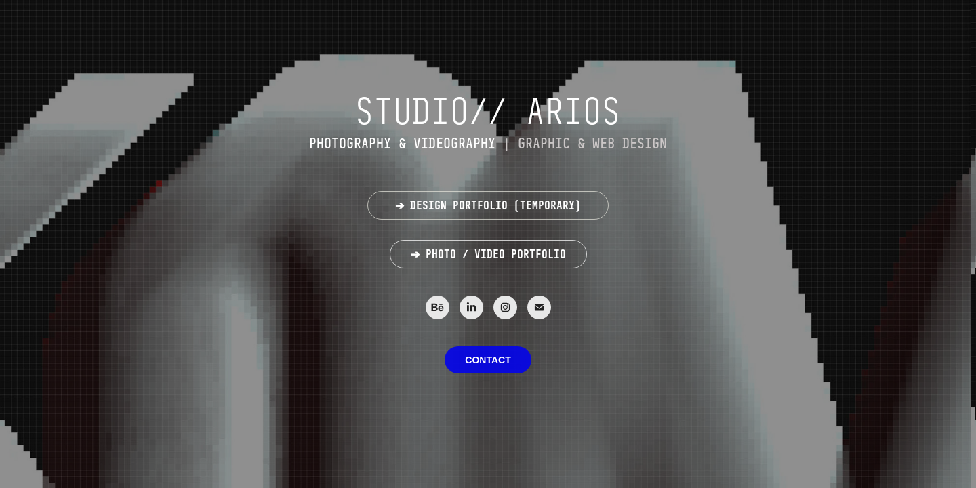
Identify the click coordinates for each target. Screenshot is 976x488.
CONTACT (487, 359)
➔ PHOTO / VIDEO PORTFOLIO (488, 254)
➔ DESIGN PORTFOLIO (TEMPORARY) (488, 205)
